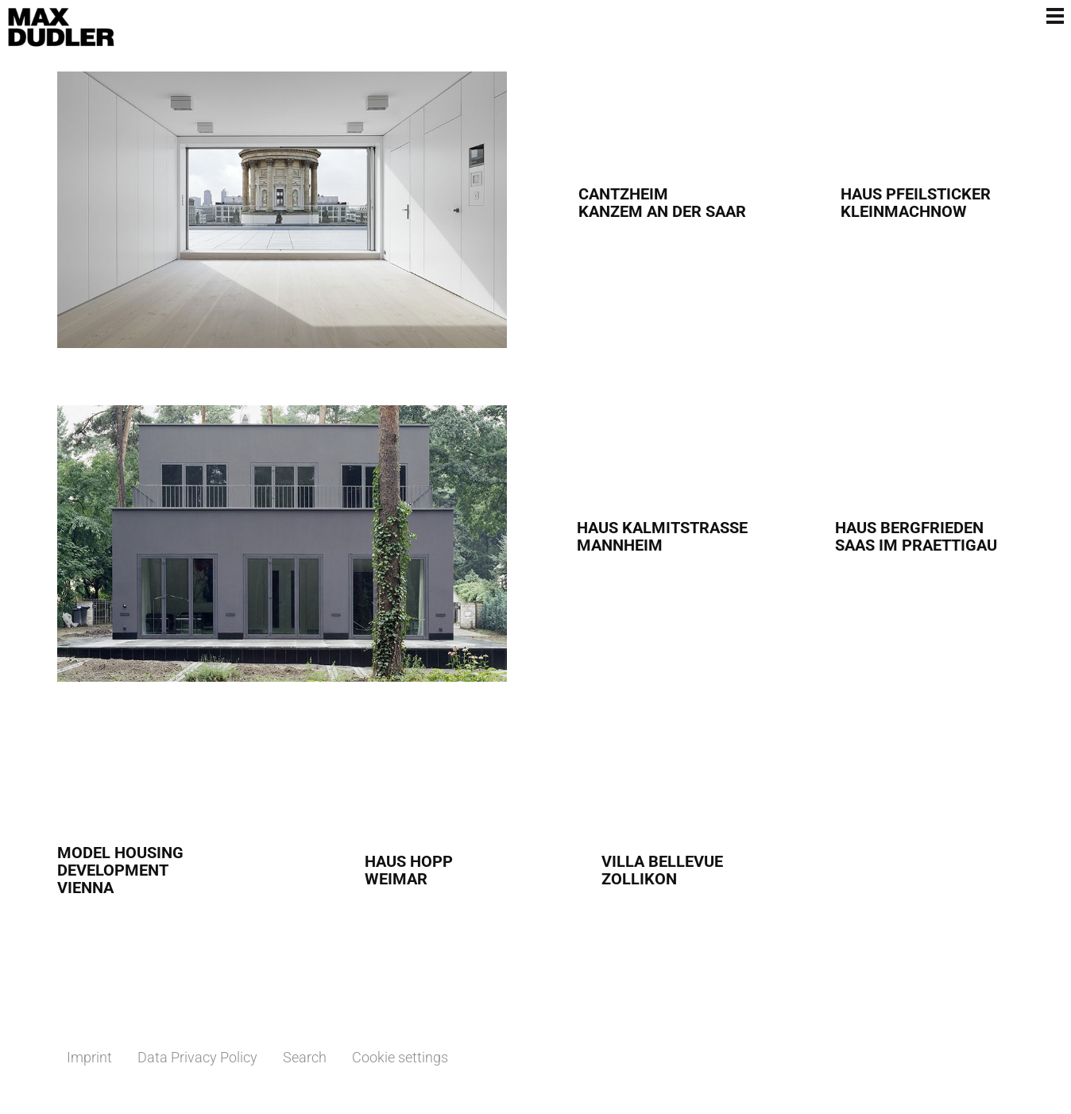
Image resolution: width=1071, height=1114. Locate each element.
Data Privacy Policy (197, 1057)
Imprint (89, 1057)
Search (305, 1057)
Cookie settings (400, 1057)
